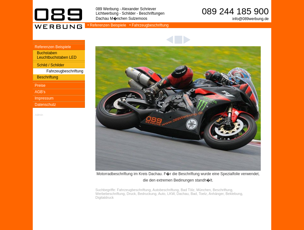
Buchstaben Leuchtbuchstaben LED (57, 55)
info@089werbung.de (250, 19)
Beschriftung (47, 77)
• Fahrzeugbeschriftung (149, 25)
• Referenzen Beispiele (107, 25)
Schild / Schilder (50, 65)
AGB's (40, 92)
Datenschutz (45, 104)
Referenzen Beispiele (53, 47)
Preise (40, 85)
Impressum (44, 98)
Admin (39, 114)
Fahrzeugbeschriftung (64, 71)
